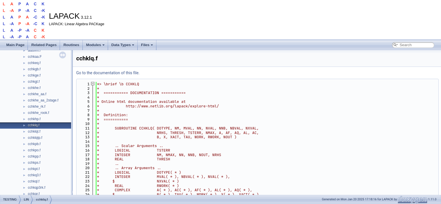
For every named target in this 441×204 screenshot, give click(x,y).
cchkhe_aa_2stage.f (43, 100)
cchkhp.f (34, 119)
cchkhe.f (34, 88)
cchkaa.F (35, 57)
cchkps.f (34, 163)
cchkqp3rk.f (36, 188)
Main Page (15, 45)
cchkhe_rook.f (38, 113)
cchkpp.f (34, 156)
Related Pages (44, 45)
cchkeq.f (34, 63)
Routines (71, 45)
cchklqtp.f (35, 138)
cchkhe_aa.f (37, 94)
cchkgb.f (34, 69)
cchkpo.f (34, 150)
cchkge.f (34, 75)
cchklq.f (34, 125)
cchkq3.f (34, 175)
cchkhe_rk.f (36, 107)
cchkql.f (34, 181)
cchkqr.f (34, 194)
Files (147, 45)
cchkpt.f (34, 169)
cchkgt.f (34, 82)
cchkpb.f (34, 144)
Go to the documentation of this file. (108, 73)
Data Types (122, 45)
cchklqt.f (34, 131)
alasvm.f (34, 50)
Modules (95, 45)
